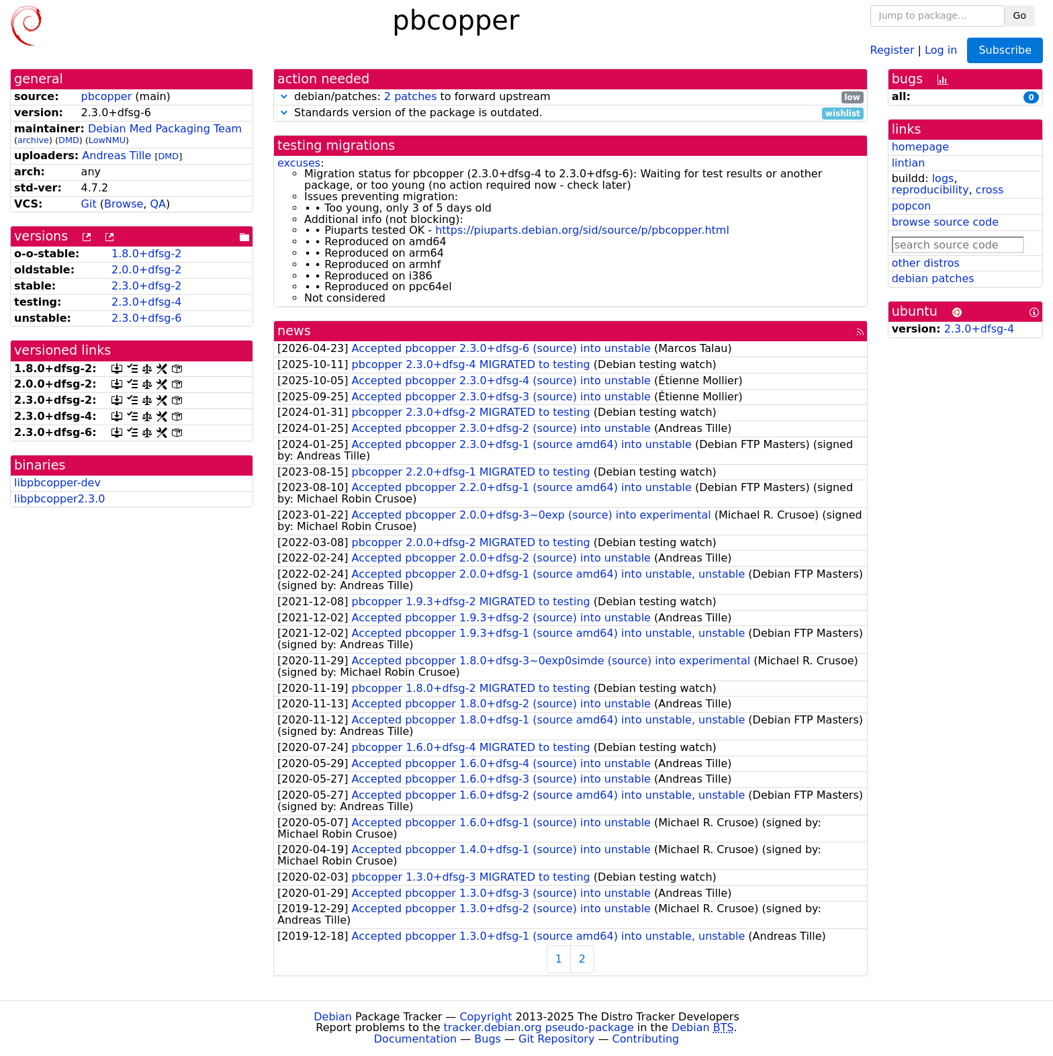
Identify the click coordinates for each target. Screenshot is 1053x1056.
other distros (926, 263)
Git (89, 203)
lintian (908, 163)
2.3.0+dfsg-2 (146, 285)
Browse (123, 203)
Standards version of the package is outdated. (570, 113)
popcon (911, 206)
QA (158, 203)
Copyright (485, 1016)
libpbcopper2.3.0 (59, 498)
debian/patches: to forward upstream (570, 97)
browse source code (945, 222)
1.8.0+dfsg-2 (146, 253)
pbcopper (106, 96)
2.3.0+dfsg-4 (146, 302)
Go (1019, 15)
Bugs (487, 1038)
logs (943, 178)
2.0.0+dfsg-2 (146, 269)
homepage (920, 146)
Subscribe (1005, 50)
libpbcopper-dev (57, 482)
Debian (333, 1016)
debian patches (933, 278)
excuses (298, 163)
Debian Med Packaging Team (165, 128)
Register (892, 49)
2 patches (410, 96)
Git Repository (556, 1038)
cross (989, 189)
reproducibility (930, 189)
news (294, 331)
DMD (68, 140)
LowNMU (107, 140)
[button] (284, 96)
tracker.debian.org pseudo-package (539, 1027)
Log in (941, 49)
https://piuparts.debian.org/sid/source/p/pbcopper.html (582, 230)
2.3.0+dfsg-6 (146, 318)
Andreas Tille (116, 155)
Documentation (415, 1038)
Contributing (646, 1038)
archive (33, 140)
